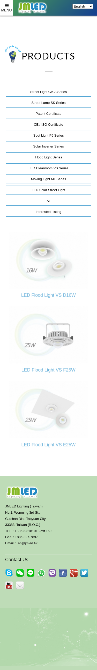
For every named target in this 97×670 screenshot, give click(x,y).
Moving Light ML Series (48, 179)
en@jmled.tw (27, 543)
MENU (6, 6)
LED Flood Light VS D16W (48, 295)
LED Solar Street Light (48, 190)
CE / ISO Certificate (48, 124)
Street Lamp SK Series (48, 103)
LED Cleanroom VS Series (49, 168)
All (48, 201)
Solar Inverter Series (48, 146)
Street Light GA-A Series (48, 92)
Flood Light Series (48, 157)
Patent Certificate (49, 114)
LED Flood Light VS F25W (48, 370)
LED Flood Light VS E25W (49, 444)
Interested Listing (48, 212)
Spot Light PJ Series (48, 135)
